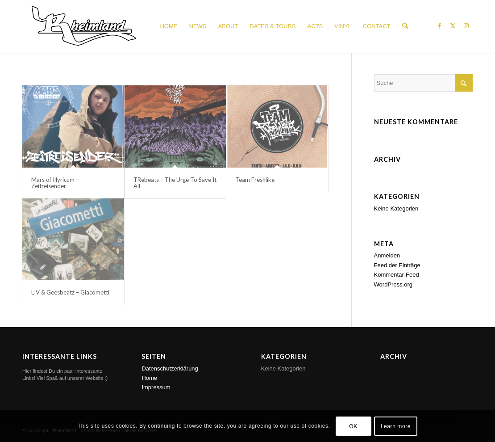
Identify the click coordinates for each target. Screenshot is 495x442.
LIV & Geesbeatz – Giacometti (70, 292)
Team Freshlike (255, 179)
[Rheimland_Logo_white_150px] (84, 26)
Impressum (155, 387)
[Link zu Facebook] (439, 26)
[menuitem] (168, 26)
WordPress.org (393, 284)
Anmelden (387, 255)
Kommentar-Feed (396, 274)
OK (353, 426)
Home (149, 378)
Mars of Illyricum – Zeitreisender (55, 182)
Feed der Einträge (397, 265)
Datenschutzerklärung (169, 368)
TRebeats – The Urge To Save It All (174, 182)
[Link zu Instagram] (466, 26)
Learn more (396, 426)
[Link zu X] (452, 26)
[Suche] (405, 26)
